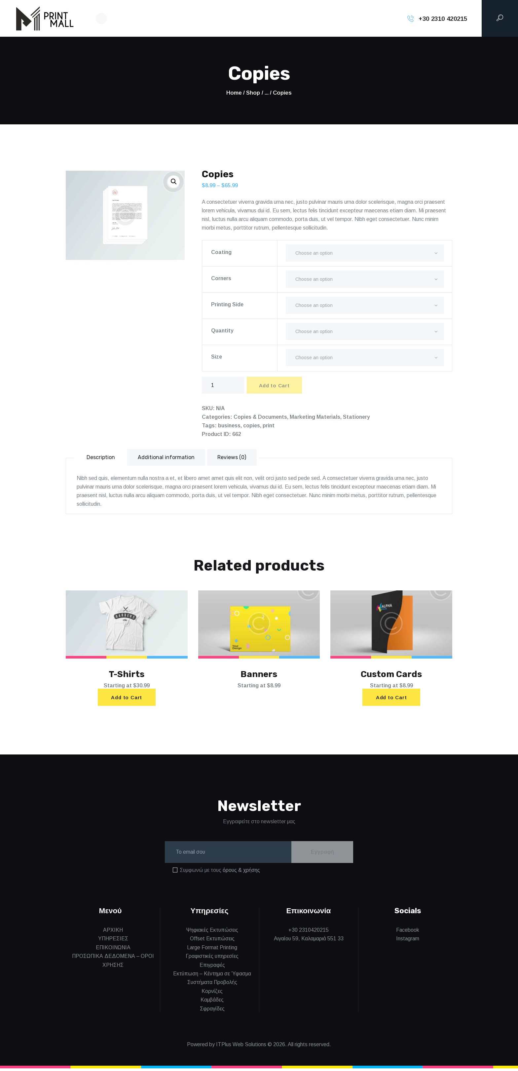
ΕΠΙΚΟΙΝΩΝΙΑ (113, 950)
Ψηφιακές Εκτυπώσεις (212, 932)
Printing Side (227, 304)
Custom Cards (391, 675)
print (269, 426)
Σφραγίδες (212, 1011)
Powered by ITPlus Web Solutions (227, 1047)
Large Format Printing (212, 950)
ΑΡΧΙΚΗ (113, 932)
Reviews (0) (232, 457)
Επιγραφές (212, 967)
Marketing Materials (315, 417)
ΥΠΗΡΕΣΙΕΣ (113, 941)
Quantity (222, 330)
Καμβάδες (212, 1002)
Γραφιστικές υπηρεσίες (212, 959)
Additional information (166, 457)
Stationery (356, 417)
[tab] (101, 458)
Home (234, 93)
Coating (221, 252)
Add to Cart (275, 386)
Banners (258, 675)
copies (251, 426)
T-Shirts (126, 675)
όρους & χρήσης (241, 873)
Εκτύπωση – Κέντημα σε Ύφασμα (212, 976)
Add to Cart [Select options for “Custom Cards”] (391, 699)
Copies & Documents (260, 417)
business (229, 426)
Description (101, 457)
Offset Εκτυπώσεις (212, 941)
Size (216, 357)
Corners (221, 278)
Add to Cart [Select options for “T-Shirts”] (126, 699)
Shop (253, 93)
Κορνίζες (212, 994)
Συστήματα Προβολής (212, 985)
